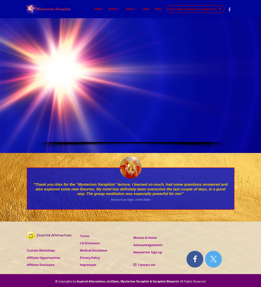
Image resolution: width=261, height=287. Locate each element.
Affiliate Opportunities (43, 258)
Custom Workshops (41, 250)
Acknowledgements (148, 245)
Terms (84, 236)
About (130, 9)
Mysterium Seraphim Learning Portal (195, 9)
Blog (158, 9)
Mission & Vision (145, 238)
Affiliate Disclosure (40, 265)
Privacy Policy (90, 258)
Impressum (88, 265)
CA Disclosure (90, 243)
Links (146, 9)
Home (99, 9)
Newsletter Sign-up (147, 252)
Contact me (144, 265)
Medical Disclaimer (94, 250)
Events (113, 9)
